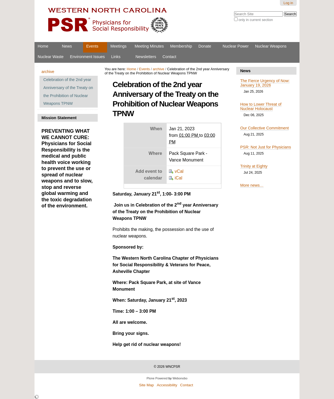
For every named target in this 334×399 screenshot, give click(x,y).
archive (158, 69)
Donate (204, 46)
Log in (288, 3)
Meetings (118, 46)
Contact (169, 56)
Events (92, 46)
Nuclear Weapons (271, 46)
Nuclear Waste (51, 56)
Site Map (146, 385)
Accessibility (167, 385)
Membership (181, 46)
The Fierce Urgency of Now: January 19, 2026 (265, 83)
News (67, 46)
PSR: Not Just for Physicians (265, 147)
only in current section (255, 20)
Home (43, 46)
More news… (252, 185)
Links (116, 56)
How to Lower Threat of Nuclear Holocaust (260, 106)
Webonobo (180, 378)
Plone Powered (157, 378)
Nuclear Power (236, 46)
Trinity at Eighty (253, 166)
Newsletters (146, 56)
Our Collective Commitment (264, 128)
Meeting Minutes (149, 46)
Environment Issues (87, 56)
